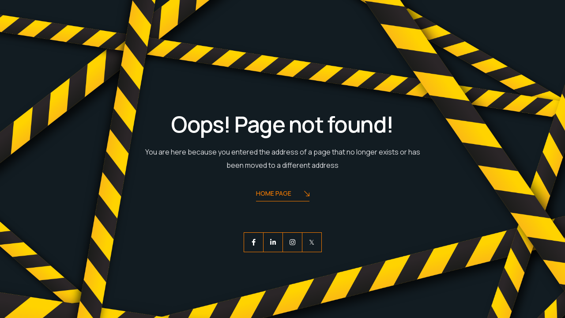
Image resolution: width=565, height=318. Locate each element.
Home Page (282, 194)
